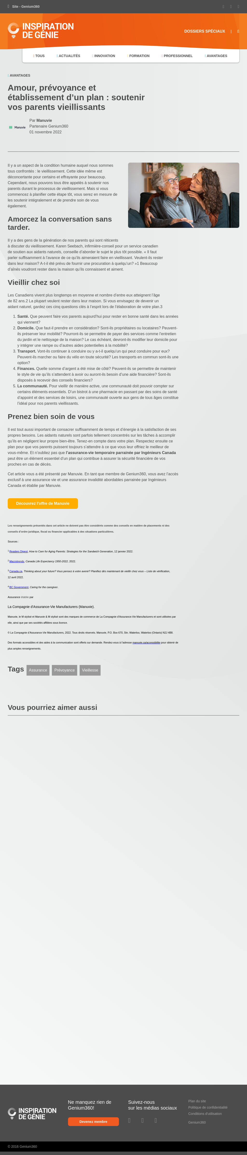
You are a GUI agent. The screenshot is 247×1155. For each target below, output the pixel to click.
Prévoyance (64, 670)
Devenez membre (93, 1122)
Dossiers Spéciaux (204, 31)
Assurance (38, 670)
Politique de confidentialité (208, 1107)
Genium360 (197, 1122)
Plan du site (197, 1101)
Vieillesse (90, 670)
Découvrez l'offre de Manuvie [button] (42, 503)
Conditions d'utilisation (205, 1114)
